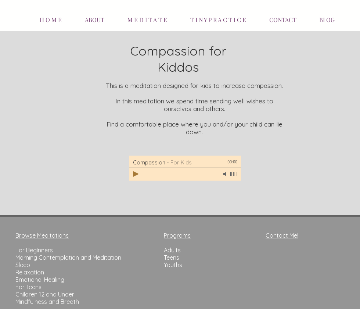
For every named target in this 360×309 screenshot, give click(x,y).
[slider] (233, 174)
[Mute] (225, 174)
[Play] (136, 174)
